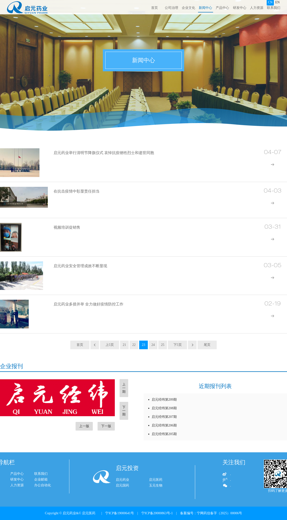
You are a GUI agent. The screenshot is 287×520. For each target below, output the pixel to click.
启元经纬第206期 (162, 425)
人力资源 (256, 8)
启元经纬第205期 (162, 434)
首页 (154, 8)
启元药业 (122, 490)
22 (134, 345)
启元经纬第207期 (162, 417)
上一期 (124, 388)
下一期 (124, 410)
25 (162, 345)
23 (143, 345)
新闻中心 (205, 8)
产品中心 (222, 8)
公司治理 (171, 8)
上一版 (84, 426)
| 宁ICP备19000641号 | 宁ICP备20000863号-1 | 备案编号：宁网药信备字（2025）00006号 (170, 513)
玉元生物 (155, 496)
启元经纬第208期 (162, 408)
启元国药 (122, 496)
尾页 (207, 345)
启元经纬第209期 (162, 399)
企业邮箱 (14, 479)
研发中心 (239, 8)
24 (153, 345)
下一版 (106, 426)
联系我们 (273, 8)
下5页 (177, 345)
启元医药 (155, 490)
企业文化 (188, 8)
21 (124, 345)
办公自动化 (16, 485)
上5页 (109, 345)
